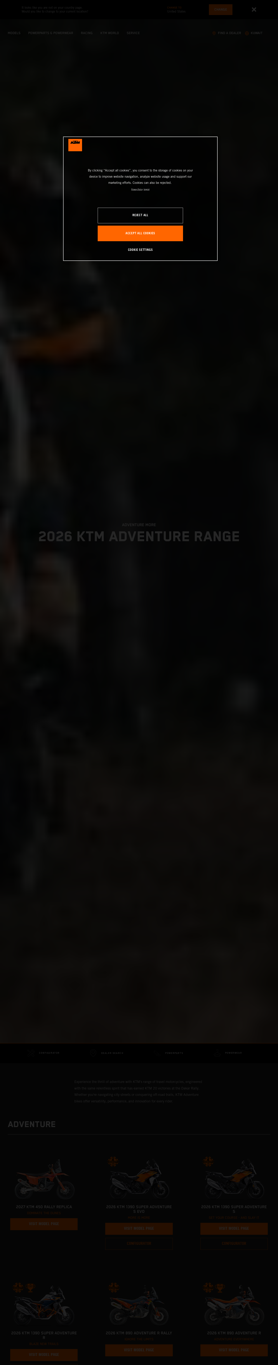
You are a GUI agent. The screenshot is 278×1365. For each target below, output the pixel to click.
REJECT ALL (140, 215)
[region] (140, 199)
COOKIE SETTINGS (140, 250)
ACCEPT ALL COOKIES (140, 233)
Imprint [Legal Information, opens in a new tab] (146, 189)
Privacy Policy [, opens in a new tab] (137, 189)
